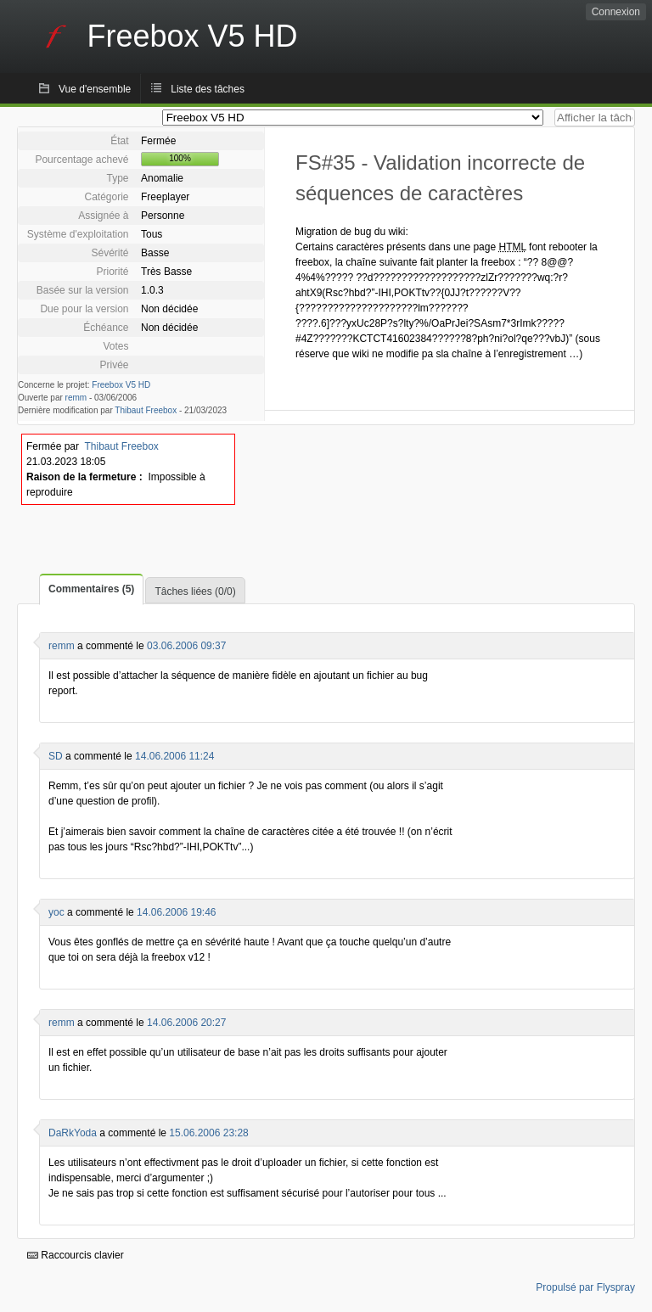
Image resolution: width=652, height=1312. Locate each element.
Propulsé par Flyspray (585, 1287)
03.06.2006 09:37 (186, 646)
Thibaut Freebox (146, 410)
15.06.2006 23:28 (208, 1133)
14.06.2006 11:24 (174, 756)
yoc (56, 912)
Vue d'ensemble (95, 89)
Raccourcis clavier (75, 1255)
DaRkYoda (72, 1133)
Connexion (616, 12)
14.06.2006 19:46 (176, 912)
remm (76, 397)
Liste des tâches (207, 89)
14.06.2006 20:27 (186, 1023)
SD (55, 756)
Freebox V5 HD (121, 385)
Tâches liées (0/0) (195, 591)
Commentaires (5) (91, 589)
